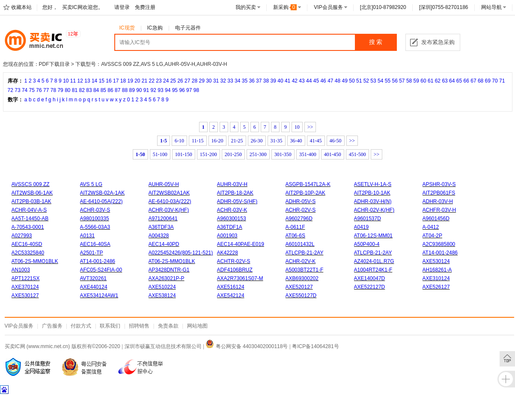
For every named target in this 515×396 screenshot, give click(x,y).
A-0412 (431, 227)
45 (316, 81)
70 (494, 81)
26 (180, 81)
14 (94, 81)
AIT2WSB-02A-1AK (102, 193)
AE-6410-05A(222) (101, 201)
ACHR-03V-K (232, 210)
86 (110, 90)
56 (394, 81)
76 (39, 90)
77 (46, 90)
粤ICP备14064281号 (315, 346)
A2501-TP (91, 253)
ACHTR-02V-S (233, 261)
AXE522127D (369, 287)
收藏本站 (21, 7)
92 (153, 90)
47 (330, 81)
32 (223, 81)
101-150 (183, 154)
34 (237, 81)
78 (53, 90)
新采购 (285, 7)
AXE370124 (25, 287)
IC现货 (127, 28)
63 (444, 81)
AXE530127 (25, 295)
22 (152, 81)
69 (488, 81)
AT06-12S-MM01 (373, 236)
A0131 (87, 236)
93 (160, 90)
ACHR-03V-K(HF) (169, 210)
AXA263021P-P (167, 278)
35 (244, 81)
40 (280, 81)
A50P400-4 (367, 244)
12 (80, 81)
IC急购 (155, 28)
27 (187, 81)
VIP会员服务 (328, 7)
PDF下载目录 (54, 64)
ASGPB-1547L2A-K (308, 184)
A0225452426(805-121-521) (181, 253)
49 (345, 81)
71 (502, 81)
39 (273, 81)
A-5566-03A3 (95, 227)
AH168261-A (437, 270)
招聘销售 (139, 326)
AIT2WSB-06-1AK (32, 193)
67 (473, 81)
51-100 (160, 154)
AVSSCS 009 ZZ (31, 184)
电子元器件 (188, 28)
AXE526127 (436, 287)
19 (130, 81)
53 (373, 81)
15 (101, 81)
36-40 (296, 141)
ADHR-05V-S (301, 201)
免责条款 (168, 326)
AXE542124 (230, 295)
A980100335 (94, 219)
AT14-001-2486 (440, 253)
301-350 (283, 154)
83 (89, 90)
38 (266, 81)
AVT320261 (93, 278)
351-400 (307, 154)
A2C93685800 (439, 244)
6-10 (179, 141)
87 (117, 90)
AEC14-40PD (164, 244)
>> (310, 127)
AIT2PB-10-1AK (372, 193)
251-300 (258, 154)
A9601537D (367, 219)
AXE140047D (369, 278)
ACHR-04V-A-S (29, 210)
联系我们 (110, 326)
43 (301, 81)
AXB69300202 (302, 278)
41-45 (316, 141)
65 (459, 81)
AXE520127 (299, 287)
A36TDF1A (229, 227)
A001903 (227, 236)
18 (123, 81)
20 (137, 81)
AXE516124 (230, 287)
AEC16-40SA (95, 244)
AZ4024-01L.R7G (374, 261)
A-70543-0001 (28, 227)
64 (452, 81)
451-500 (357, 154)
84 (96, 90)
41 (287, 81)
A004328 (159, 236)
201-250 (233, 154)
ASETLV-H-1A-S (373, 184)
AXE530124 (436, 261)
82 (82, 90)
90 (139, 90)
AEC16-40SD (27, 244)
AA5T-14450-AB (30, 219)
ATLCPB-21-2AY (305, 253)
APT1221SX (26, 278)
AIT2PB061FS (439, 193)
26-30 (257, 141)
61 (430, 81)
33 (230, 81)
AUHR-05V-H (164, 184)
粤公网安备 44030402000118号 (246, 346)
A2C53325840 (28, 253)
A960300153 (231, 219)
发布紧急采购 (438, 42)
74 (24, 90)
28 (194, 81)
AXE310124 (436, 278)
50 (351, 81)
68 (480, 81)
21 (144, 81)
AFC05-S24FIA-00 (101, 270)
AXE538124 (162, 295)
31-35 (277, 141)
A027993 (22, 236)
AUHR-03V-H (232, 184)
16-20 (217, 141)
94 (167, 90)
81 (74, 90)
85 (103, 90)
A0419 (361, 227)
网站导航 (491, 7)
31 (216, 81)
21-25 (237, 141)
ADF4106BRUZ (235, 270)
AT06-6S (295, 236)
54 (380, 81)
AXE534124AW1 (99, 295)
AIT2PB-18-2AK (235, 193)
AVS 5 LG (91, 184)
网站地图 (197, 326)
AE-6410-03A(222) (170, 201)
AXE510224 (162, 287)
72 (10, 90)
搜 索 (376, 42)
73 (17, 90)
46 (323, 81)
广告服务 (52, 326)
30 (208, 81)
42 (295, 81)
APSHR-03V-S (439, 184)
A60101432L (300, 244)
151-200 (208, 154)
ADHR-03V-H (438, 201)
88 (125, 90)
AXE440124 (93, 287)
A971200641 (163, 219)
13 (87, 81)
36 (251, 81)
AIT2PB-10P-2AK (305, 193)
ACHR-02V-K (301, 261)
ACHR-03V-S (95, 210)
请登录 (122, 7)
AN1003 (21, 270)
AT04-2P (432, 236)
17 (116, 81)
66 (466, 81)
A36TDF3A (161, 227)
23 (158, 81)
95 (175, 90)
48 (337, 81)
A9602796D (299, 219)
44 (309, 81)
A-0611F (295, 227)
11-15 (198, 141)
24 (166, 81)
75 (32, 90)
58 (409, 81)
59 (416, 81)
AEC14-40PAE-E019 (241, 244)
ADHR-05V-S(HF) (237, 201)
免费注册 (145, 7)
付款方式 (81, 326)
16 (108, 81)
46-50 (336, 141)
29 (201, 81)
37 (259, 81)
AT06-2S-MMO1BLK (35, 261)
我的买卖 (245, 7)
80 (67, 90)
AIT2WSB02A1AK (169, 193)
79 (60, 90)
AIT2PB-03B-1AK (31, 201)
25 (173, 81)
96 (182, 90)
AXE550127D (301, 295)
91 (146, 90)
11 (73, 81)
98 (196, 90)
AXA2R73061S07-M (240, 278)
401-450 (332, 154)
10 (65, 81)
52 (366, 81)
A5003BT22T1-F (305, 270)
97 (189, 90)
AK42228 (227, 253)
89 (131, 90)
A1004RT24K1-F (373, 270)
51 (359, 81)
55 (387, 81)
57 (402, 81)
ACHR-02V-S (301, 210)
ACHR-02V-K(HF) (374, 210)
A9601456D (436, 219)
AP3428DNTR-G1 (169, 270)
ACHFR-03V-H (439, 210)
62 (438, 81)
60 (423, 81)
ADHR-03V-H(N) (373, 201)
